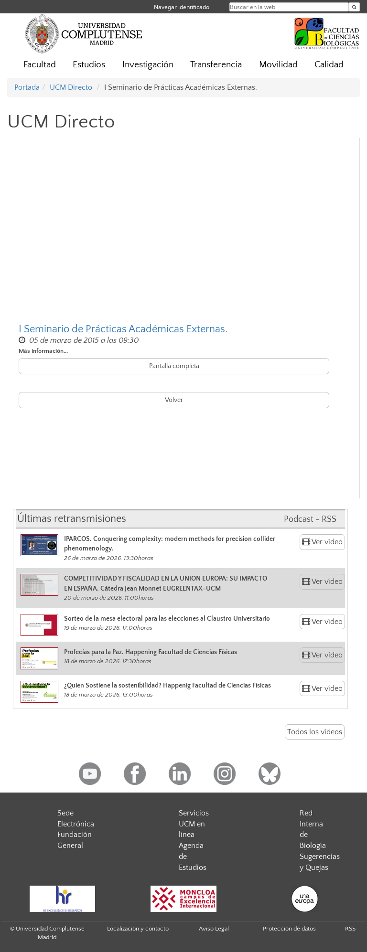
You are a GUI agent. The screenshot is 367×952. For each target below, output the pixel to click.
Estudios (89, 65)
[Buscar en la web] (354, 6)
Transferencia (216, 65)
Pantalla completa (174, 366)
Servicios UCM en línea (194, 824)
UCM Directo (71, 87)
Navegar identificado (181, 7)
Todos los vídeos (314, 732)
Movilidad (278, 65)
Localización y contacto (138, 928)
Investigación (147, 65)
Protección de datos (289, 928)
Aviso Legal (214, 928)
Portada (27, 87)
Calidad (329, 65)
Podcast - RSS (310, 519)
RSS (350, 928)
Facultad (39, 65)
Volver (174, 400)
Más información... (43, 351)
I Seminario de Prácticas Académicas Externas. (123, 329)
